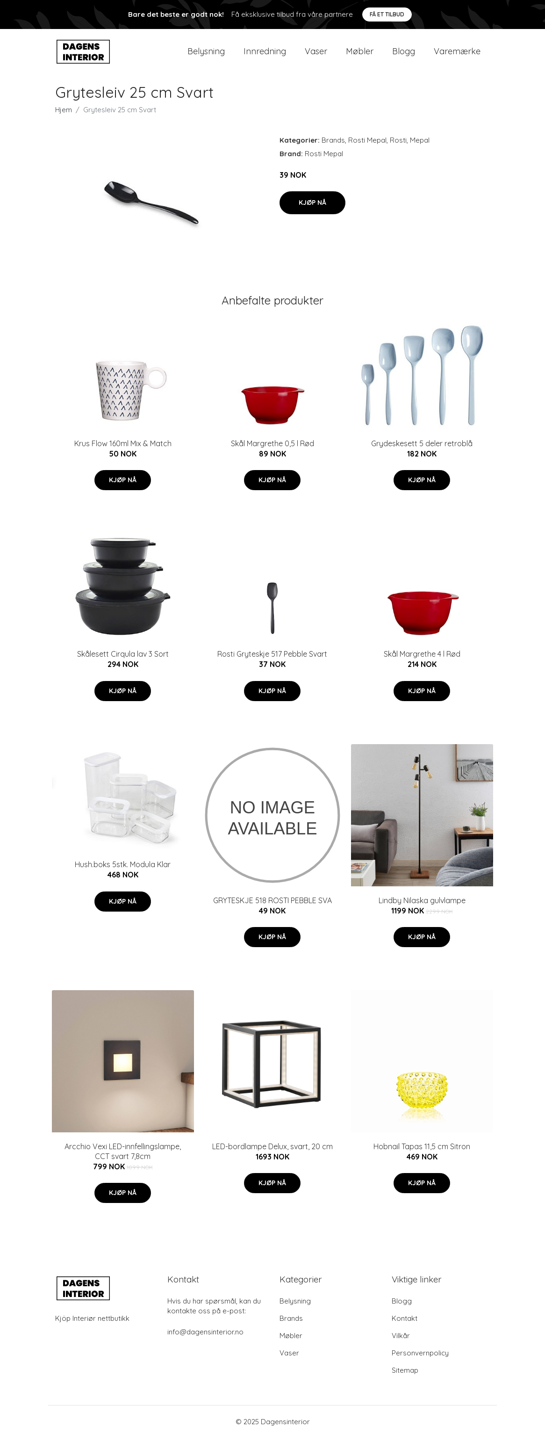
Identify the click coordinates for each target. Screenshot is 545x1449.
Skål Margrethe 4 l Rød (422, 665)
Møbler (359, 56)
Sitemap (405, 1381)
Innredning (265, 56)
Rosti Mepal (367, 151)
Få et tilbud (387, 14)
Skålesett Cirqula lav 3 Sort (123, 665)
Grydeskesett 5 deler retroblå (422, 454)
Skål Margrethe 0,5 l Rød (272, 454)
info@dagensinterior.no (205, 1343)
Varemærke (457, 56)
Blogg (403, 56)
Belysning (206, 56)
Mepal (420, 151)
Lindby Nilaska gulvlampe (422, 911)
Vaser (316, 56)
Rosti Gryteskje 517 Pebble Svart (272, 665)
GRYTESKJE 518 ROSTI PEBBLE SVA (272, 911)
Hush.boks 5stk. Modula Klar (123, 875)
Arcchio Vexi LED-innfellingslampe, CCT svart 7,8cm (123, 1162)
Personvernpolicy (420, 1364)
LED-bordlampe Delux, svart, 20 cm (272, 1157)
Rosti (398, 151)
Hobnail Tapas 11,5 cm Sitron (421, 1157)
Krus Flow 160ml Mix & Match (123, 454)
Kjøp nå (312, 214)
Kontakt (404, 1329)
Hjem (63, 120)
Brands (333, 151)
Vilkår (401, 1346)
